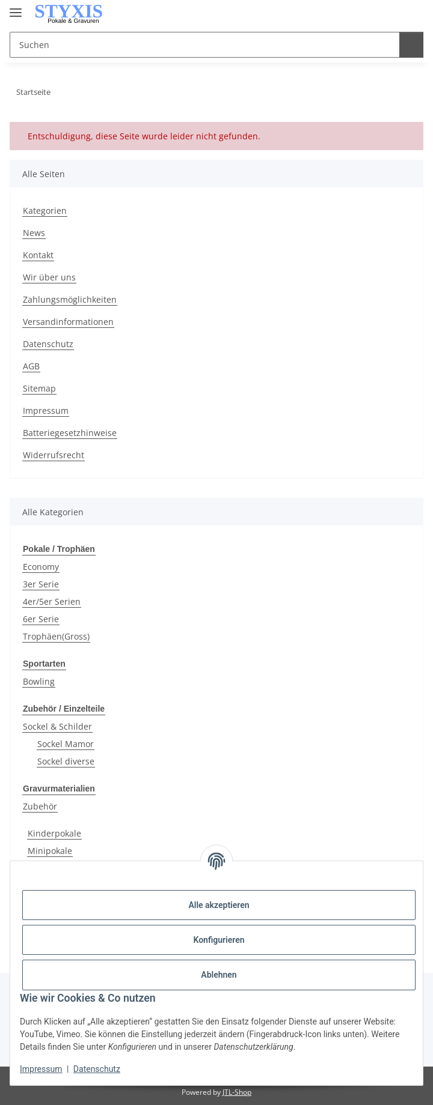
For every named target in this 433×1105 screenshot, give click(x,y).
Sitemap (39, 388)
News (34, 232)
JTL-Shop (237, 1090)
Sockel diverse (65, 759)
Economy (41, 566)
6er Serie (41, 618)
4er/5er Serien (52, 601)
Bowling (39, 680)
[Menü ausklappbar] (16, 7)
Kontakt (38, 255)
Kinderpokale (54, 831)
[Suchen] (409, 45)
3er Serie (41, 583)
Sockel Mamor (65, 742)
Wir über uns (49, 277)
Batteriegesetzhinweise (70, 432)
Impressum (41, 1069)
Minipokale (50, 848)
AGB (31, 366)
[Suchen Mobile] (203, 45)
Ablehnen (218, 974)
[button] (365, 13)
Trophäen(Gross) (56, 635)
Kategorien (45, 210)
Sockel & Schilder (57, 724)
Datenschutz (96, 1069)
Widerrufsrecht (53, 455)
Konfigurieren (218, 940)
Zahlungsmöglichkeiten (70, 299)
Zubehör (40, 804)
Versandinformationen (68, 321)
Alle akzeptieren (218, 905)
